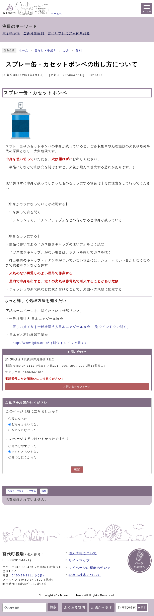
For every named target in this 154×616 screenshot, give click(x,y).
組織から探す (101, 607)
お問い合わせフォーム (77, 386)
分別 (79, 50)
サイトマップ (79, 560)
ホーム (23, 50)
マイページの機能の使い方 (90, 567)
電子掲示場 (11, 33)
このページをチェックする (21, 491)
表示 (143, 607)
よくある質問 (74, 607)
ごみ (66, 50)
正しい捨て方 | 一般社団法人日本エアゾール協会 (71, 326)
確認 (77, 469)
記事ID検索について (85, 575)
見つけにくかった (24, 457)
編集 (44, 491)
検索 (53, 607)
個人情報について (83, 553)
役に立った (19, 418)
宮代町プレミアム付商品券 (69, 33)
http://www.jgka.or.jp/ (50, 343)
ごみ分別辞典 (34, 33)
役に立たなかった (24, 430)
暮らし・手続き (46, 50)
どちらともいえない (26, 424)
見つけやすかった (24, 446)
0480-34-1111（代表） (29, 575)
